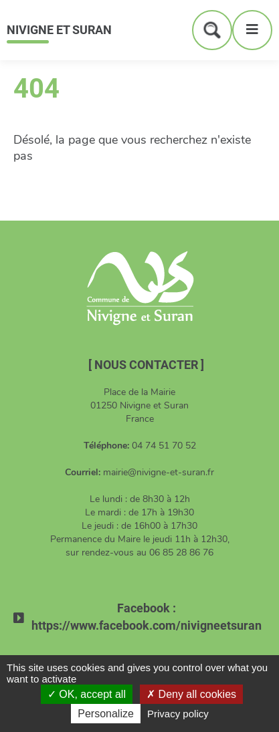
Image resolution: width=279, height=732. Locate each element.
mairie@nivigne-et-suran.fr (158, 472)
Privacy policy (178, 713)
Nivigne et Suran (59, 30)
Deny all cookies (191, 694)
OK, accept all (87, 694)
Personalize (106, 713)
